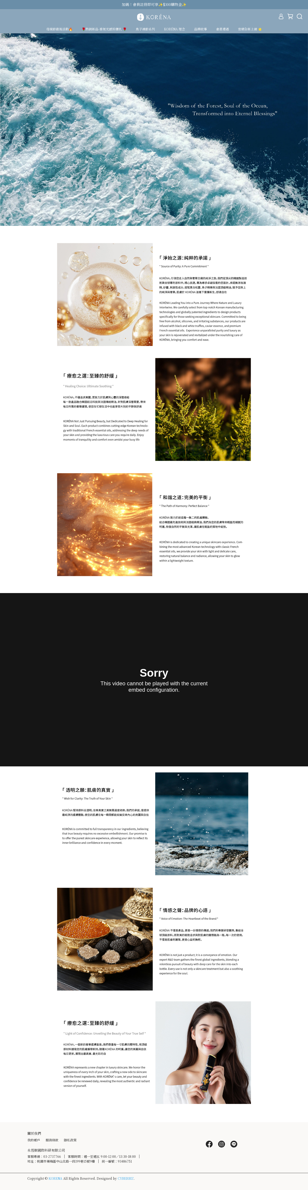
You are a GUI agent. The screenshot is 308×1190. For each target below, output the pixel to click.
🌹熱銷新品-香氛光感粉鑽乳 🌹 (104, 29)
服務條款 (52, 1140)
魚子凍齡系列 (145, 29)
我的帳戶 (33, 1140)
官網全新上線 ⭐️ (250, 29)
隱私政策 (70, 1140)
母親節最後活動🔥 (59, 29)
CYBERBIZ (126, 1178)
